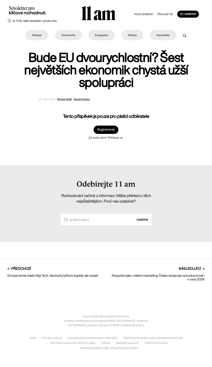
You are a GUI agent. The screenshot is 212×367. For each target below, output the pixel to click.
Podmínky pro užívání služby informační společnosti (153, 337)
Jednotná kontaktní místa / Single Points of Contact (109, 348)
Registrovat (106, 129)
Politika (132, 35)
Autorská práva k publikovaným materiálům (92, 337)
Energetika (101, 35)
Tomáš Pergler (81, 99)
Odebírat (188, 14)
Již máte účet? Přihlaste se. (106, 138)
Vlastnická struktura (156, 342)
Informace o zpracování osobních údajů (72, 342)
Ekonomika (68, 35)
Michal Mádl (64, 99)
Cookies (105, 342)
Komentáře (163, 35)
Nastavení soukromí (127, 342)
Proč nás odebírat (52, 337)
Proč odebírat (143, 14)
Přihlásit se (165, 14)
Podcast (37, 35)
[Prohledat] (185, 36)
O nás (32, 337)
